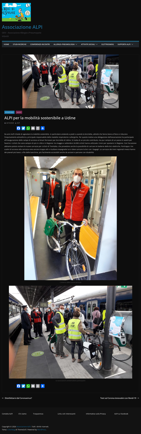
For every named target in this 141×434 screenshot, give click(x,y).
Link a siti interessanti (66, 414)
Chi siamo (22, 414)
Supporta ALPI (124, 44)
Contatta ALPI (7, 414)
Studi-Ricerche (19, 44)
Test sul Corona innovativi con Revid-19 (119, 398)
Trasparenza (38, 414)
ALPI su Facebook (121, 414)
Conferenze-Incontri (40, 44)
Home (6, 44)
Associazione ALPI (22, 27)
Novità (19, 112)
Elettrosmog (108, 44)
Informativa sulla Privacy (96, 414)
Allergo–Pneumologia (64, 44)
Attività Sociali (88, 44)
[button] (76, 44)
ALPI (18, 123)
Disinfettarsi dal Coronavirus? (17, 398)
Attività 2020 (9, 112)
